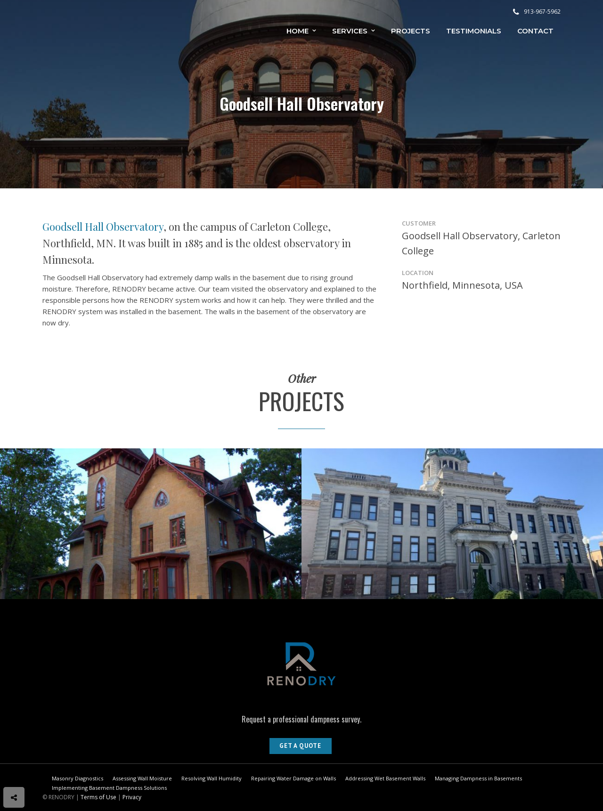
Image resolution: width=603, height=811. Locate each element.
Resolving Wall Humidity (211, 778)
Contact (535, 30)
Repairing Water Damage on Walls (293, 778)
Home (297, 30)
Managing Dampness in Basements (478, 778)
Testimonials (473, 30)
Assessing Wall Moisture (142, 778)
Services (349, 30)
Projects (410, 30)
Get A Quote (300, 746)
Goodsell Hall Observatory (102, 226)
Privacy (131, 797)
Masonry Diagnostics (77, 778)
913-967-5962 (537, 12)
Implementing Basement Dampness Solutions (109, 787)
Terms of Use (98, 797)
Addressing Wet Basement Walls (385, 778)
